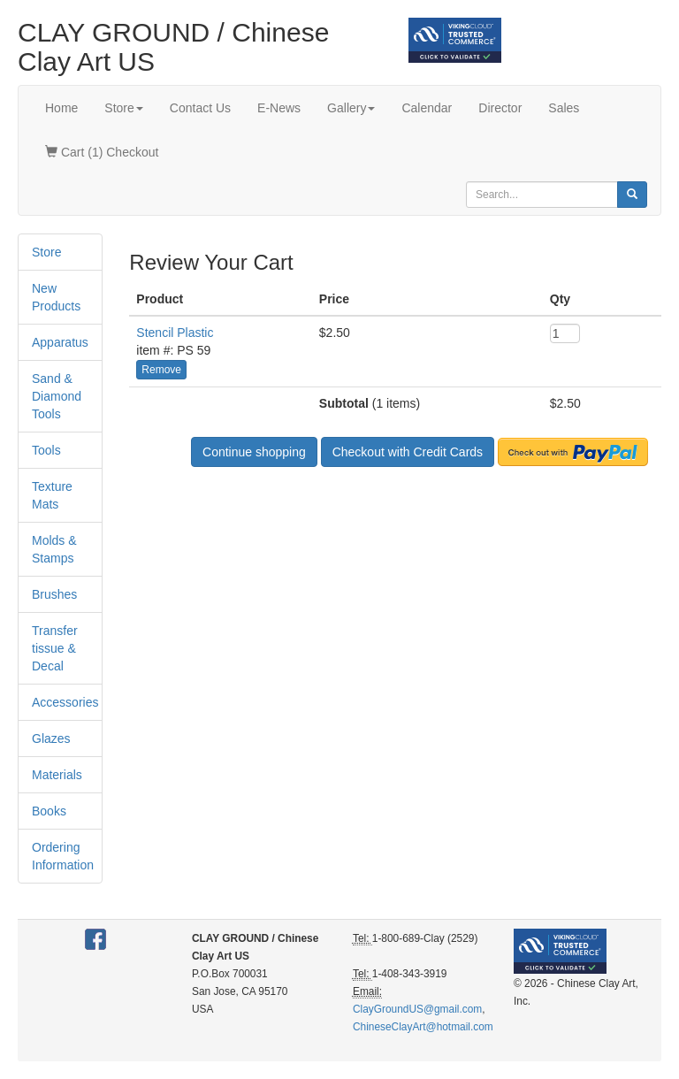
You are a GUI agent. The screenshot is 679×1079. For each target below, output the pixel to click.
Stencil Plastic (174, 332)
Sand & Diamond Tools (56, 396)
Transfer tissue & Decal (55, 648)
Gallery (351, 108)
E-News (279, 108)
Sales (563, 108)
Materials (57, 775)
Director (500, 108)
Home (61, 108)
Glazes (51, 738)
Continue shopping (254, 452)
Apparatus (60, 342)
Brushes (54, 594)
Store (123, 108)
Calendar (426, 108)
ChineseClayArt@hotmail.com (423, 1027)
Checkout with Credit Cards (407, 452)
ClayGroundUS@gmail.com (417, 1009)
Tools (46, 450)
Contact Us (200, 108)
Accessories (65, 702)
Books (49, 811)
